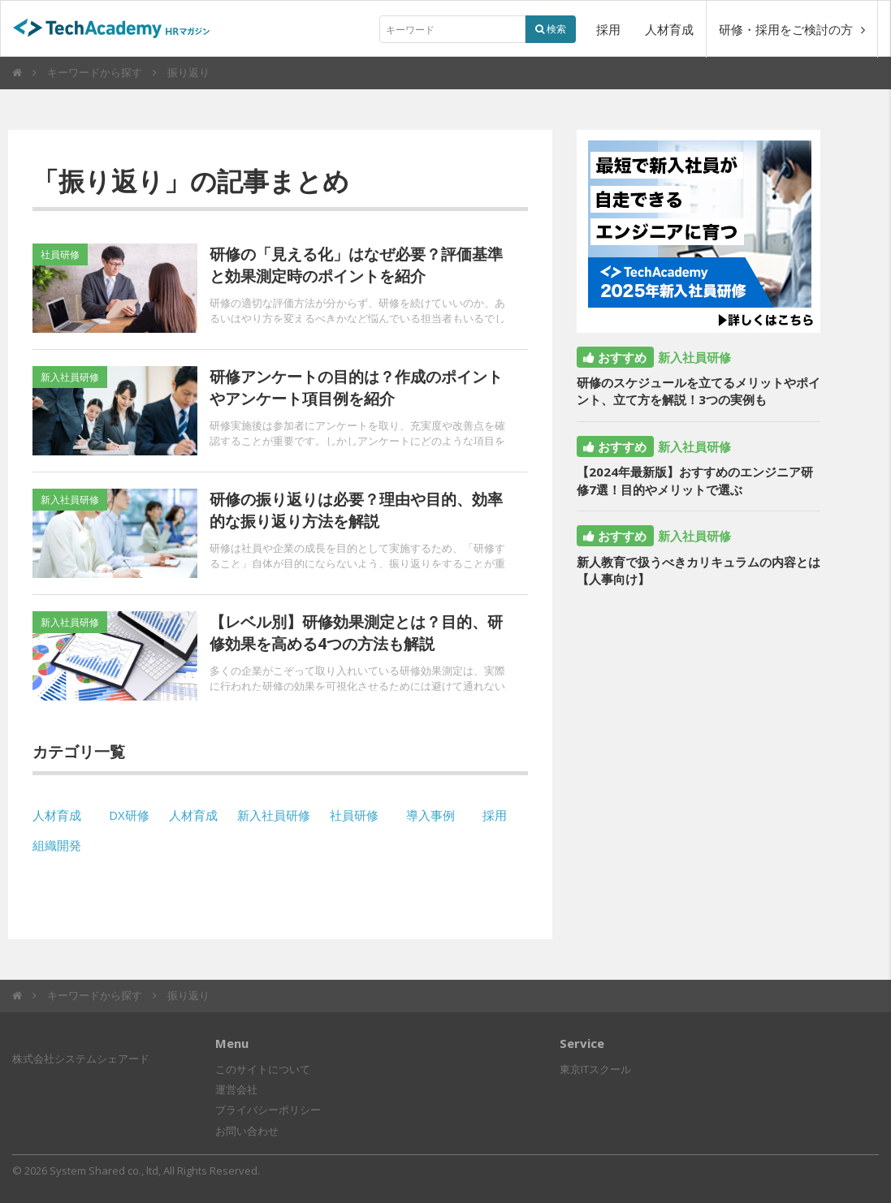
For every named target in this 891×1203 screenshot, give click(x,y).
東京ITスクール (595, 1069)
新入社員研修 (273, 815)
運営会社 (236, 1089)
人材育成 (669, 29)
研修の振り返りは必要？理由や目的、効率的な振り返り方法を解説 (356, 510)
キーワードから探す (94, 72)
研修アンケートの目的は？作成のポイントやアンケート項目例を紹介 (356, 387)
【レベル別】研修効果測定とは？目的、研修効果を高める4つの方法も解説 (356, 632)
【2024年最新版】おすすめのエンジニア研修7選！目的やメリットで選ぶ (695, 480)
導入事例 (430, 815)
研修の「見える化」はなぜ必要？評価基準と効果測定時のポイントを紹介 (356, 265)
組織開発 (56, 845)
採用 (608, 29)
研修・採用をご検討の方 (792, 29)
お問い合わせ (247, 1130)
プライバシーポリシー (268, 1109)
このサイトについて (262, 1069)
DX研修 (129, 815)
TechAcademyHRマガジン (118, 30)
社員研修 (354, 815)
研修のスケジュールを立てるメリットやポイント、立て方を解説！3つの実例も (698, 390)
